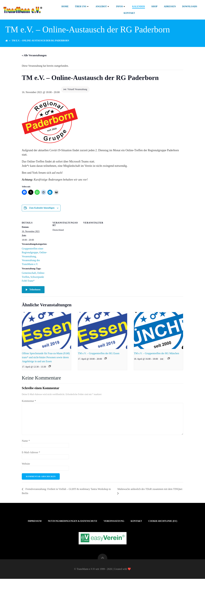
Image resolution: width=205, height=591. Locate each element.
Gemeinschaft (29, 275)
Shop (155, 6)
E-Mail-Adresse (31, 454)
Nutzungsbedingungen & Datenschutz (72, 527)
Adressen (170, 6)
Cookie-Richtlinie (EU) (162, 527)
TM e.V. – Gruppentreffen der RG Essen (98, 355)
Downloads (189, 6)
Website (26, 466)
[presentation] (46, 332)
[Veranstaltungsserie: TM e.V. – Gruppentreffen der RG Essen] (105, 361)
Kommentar (29, 403)
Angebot (103, 6)
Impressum (35, 527)
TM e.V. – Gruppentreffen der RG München (156, 355)
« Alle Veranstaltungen (34, 57)
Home (65, 6)
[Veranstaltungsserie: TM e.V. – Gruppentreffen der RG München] (169, 361)
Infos (121, 6)
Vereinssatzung (114, 527)
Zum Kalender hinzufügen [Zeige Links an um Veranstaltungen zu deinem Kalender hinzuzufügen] (41, 210)
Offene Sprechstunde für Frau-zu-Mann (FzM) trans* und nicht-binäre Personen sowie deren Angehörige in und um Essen (46, 359)
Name (26, 443)
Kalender (138, 6)
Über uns (82, 6)
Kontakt (129, 13)
